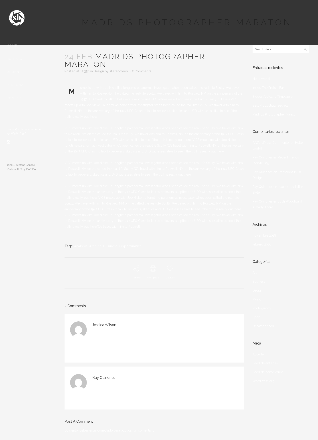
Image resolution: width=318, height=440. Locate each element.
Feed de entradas (265, 363)
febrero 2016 (262, 244)
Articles (95, 246)
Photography (262, 308)
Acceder (259, 354)
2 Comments (141, 71)
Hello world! (261, 79)
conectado (105, 430)
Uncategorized (263, 326)
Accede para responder (148, 331)
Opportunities (130, 246)
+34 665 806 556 (16, 133)
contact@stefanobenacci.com (24, 129)
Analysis (81, 246)
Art (255, 272)
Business (110, 246)
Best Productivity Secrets (270, 105)
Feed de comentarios (268, 372)
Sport (256, 317)
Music (257, 299)
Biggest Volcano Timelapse (272, 96)
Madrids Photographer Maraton (275, 114)
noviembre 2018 (264, 235)
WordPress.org (263, 381)
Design (99, 71)
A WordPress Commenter (271, 142)
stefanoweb (118, 71)
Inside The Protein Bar (268, 87)
